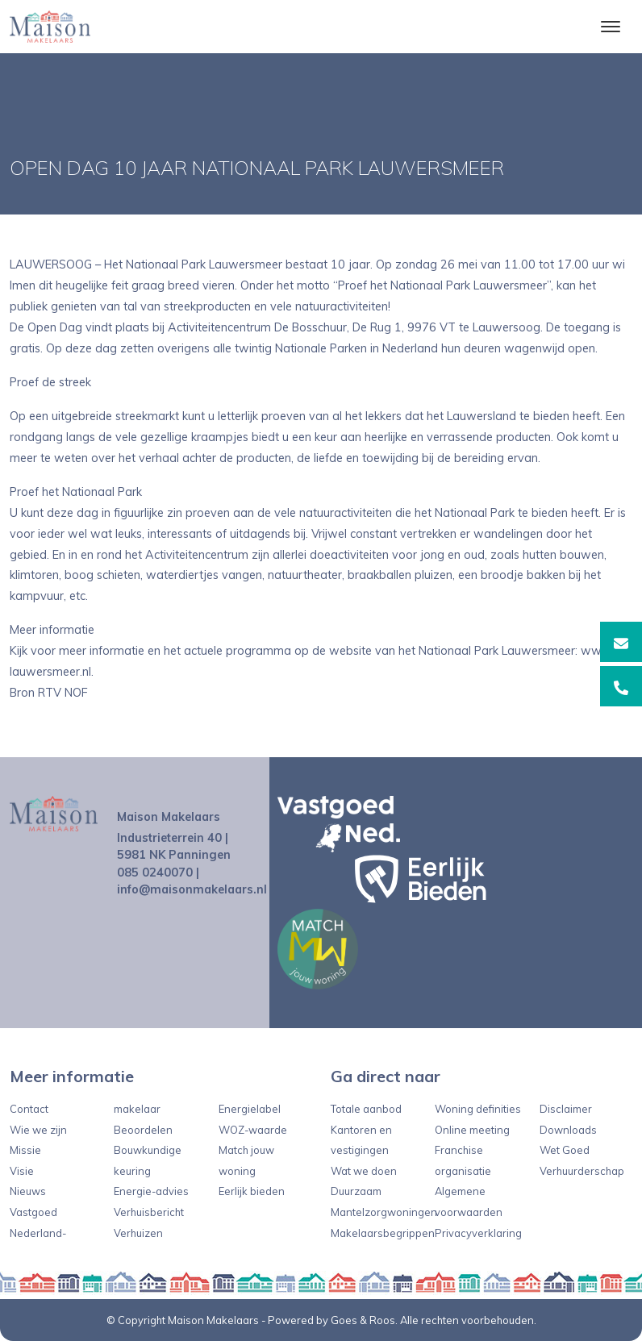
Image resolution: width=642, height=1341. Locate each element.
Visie (22, 1170)
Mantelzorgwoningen (384, 1212)
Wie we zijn (38, 1129)
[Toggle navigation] (610, 26)
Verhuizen (138, 1232)
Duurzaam (356, 1191)
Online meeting (472, 1129)
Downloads (568, 1129)
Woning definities (478, 1108)
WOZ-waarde (253, 1129)
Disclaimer (566, 1108)
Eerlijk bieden (252, 1191)
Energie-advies (151, 1191)
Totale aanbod (366, 1108)
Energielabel (250, 1108)
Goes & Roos (363, 1320)
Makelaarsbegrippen (383, 1232)
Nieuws (28, 1191)
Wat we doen (364, 1170)
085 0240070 (155, 872)
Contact (29, 1108)
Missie (25, 1149)
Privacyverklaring (478, 1232)
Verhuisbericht (149, 1212)
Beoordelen (143, 1129)
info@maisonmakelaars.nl (192, 889)
